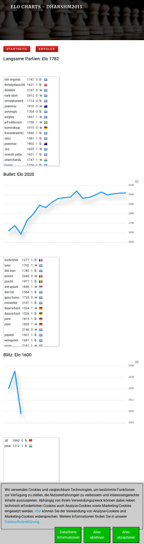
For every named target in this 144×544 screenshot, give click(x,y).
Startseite (16, 49)
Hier (38, 511)
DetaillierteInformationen (68, 535)
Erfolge (47, 49)
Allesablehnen (97, 535)
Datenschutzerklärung (22, 522)
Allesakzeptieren (126, 535)
